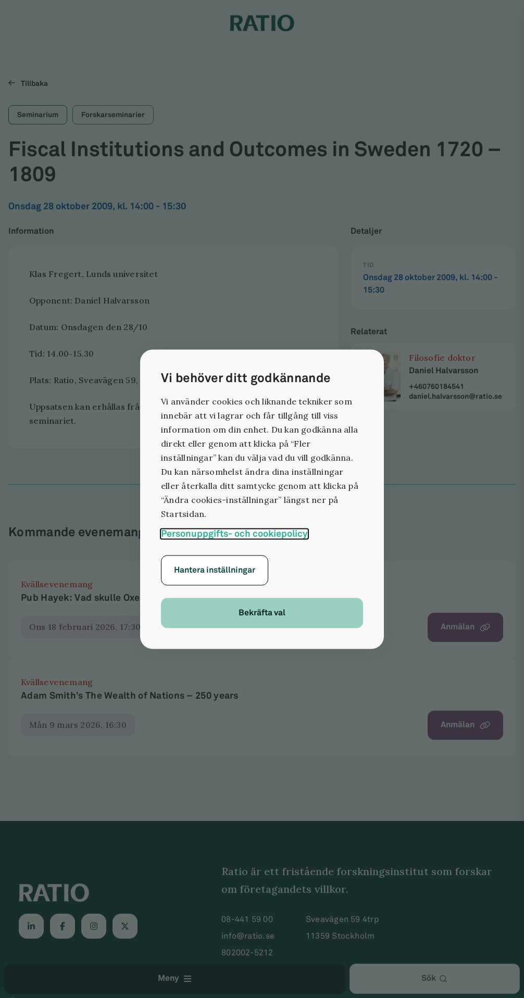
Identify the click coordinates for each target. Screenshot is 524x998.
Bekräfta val (262, 612)
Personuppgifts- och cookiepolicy (234, 533)
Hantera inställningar (214, 570)
